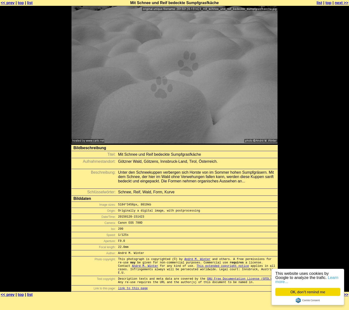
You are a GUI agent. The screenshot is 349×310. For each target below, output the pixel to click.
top (21, 3)
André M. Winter (197, 266)
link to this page (133, 300)
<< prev (8, 3)
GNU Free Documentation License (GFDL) (239, 289)
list (30, 3)
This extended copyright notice (223, 274)
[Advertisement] (329, 120)
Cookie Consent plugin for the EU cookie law (308, 300)
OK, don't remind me (307, 291)
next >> (341, 3)
